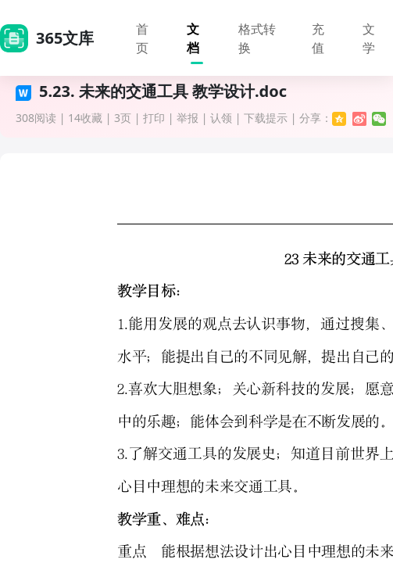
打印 (154, 117)
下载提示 (266, 117)
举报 (187, 117)
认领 (221, 117)
